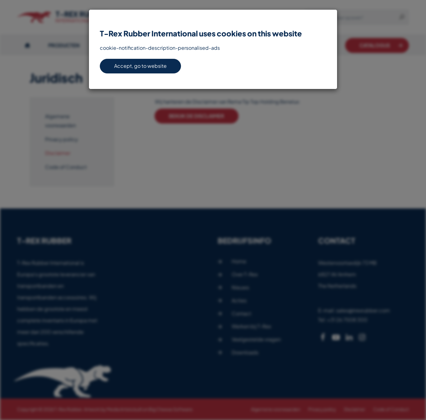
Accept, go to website (140, 66)
